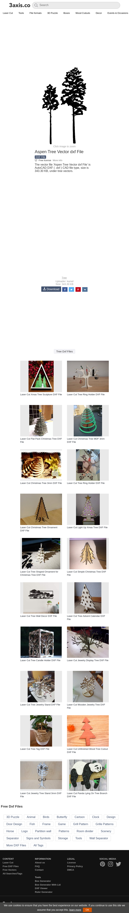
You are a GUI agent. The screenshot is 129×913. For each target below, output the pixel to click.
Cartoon (80, 817)
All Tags (38, 845)
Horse (10, 831)
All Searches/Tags (12, 873)
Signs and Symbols (38, 838)
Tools (21, 13)
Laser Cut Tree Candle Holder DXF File (40, 660)
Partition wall (43, 831)
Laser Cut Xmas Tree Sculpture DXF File (41, 394)
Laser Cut (8, 13)
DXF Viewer (41, 888)
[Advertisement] (64, 42)
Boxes (66, 13)
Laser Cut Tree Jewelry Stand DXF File (40, 704)
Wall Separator (98, 838)
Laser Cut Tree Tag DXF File (34, 749)
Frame (46, 824)
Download (51, 289)
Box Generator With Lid (48, 884)
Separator (12, 838)
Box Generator (43, 881)
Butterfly (62, 817)
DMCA (70, 870)
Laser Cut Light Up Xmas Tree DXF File (87, 527)
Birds (46, 817)
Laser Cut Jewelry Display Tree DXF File (87, 660)
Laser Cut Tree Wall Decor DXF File (38, 616)
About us (40, 862)
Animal (31, 817)
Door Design (14, 824)
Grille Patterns (104, 824)
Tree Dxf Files (64, 351)
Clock (95, 817)
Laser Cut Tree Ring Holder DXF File (86, 394)
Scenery (106, 831)
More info (57, 160)
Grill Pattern (80, 824)
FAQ (37, 866)
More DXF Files (16, 845)
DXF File (40, 157)
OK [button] (87, 909)
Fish (32, 824)
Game (62, 824)
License (71, 862)
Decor (99, 13)
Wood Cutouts (82, 13)
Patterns (64, 831)
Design (111, 817)
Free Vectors (9, 870)
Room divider (85, 831)
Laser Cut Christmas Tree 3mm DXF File (41, 483)
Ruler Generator (43, 892)
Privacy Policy (75, 866)
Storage (63, 838)
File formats (36, 13)
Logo (24, 831)
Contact (39, 870)
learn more (75, 909)
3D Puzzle (52, 13)
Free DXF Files (11, 866)
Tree (64, 277)
